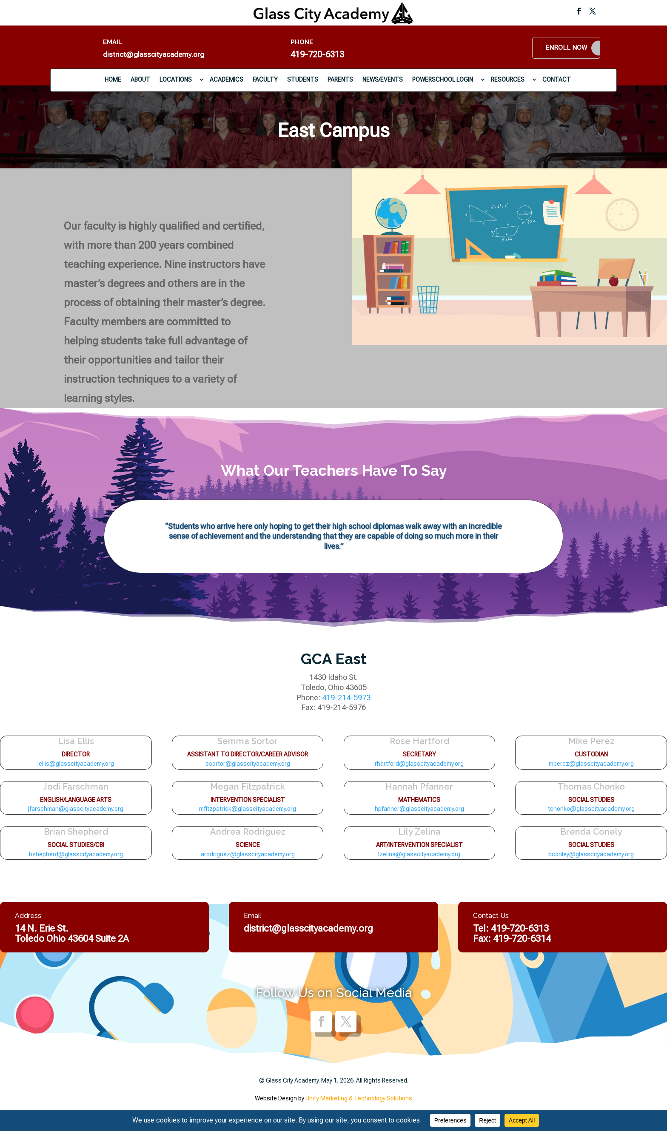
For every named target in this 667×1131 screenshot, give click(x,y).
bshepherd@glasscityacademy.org (76, 854)
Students (302, 79)
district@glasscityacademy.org (153, 54)
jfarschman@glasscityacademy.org (75, 808)
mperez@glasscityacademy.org (591, 763)
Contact (556, 79)
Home (113, 79)
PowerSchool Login (442, 79)
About (140, 79)
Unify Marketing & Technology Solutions (358, 1098)
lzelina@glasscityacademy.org (419, 854)
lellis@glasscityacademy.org (75, 763)
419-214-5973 (346, 697)
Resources (507, 79)
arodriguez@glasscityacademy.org (248, 854)
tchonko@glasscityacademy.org (591, 808)
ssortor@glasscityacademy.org (247, 763)
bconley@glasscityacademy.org (591, 854)
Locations (176, 79)
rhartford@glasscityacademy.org (419, 763)
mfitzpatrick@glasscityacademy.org (247, 808)
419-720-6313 (317, 54)
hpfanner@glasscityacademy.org (419, 808)
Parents (340, 79)
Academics (226, 79)
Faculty (265, 79)
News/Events (382, 79)
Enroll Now (566, 47)
